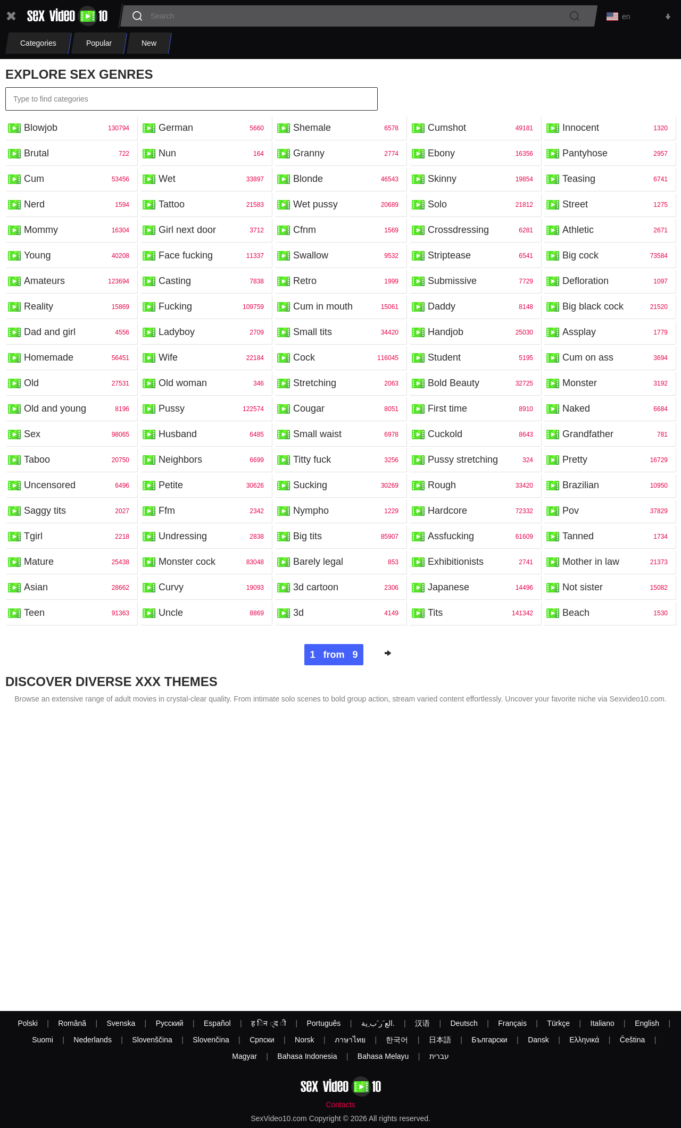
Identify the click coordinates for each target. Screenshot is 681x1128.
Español (217, 1023)
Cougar (309, 410)
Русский (170, 1023)
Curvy (171, 589)
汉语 (422, 1023)
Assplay (579, 334)
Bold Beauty (453, 385)
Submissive (452, 283)
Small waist (317, 436)
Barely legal (318, 563)
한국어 (397, 1039)
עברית (439, 1056)
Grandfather (587, 436)
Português (323, 1023)
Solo (437, 206)
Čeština (632, 1039)
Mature (39, 563)
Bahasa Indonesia (307, 1056)
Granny (309, 155)
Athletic (578, 232)
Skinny (442, 181)
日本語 (440, 1039)
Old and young (55, 410)
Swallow (310, 257)
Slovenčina (211, 1039)
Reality (38, 308)
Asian (36, 589)
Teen (34, 614)
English (647, 1023)
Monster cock (187, 563)
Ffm (167, 512)
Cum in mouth (323, 308)
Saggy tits (45, 512)
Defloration (585, 283)
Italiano (602, 1023)
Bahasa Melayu (383, 1056)
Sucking (310, 487)
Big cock (580, 257)
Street (575, 206)
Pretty (574, 461)
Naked (576, 410)
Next (387, 655)
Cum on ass (587, 359)
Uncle (171, 614)
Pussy (172, 410)
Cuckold (445, 436)
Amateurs (44, 283)
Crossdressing (458, 232)
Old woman (183, 385)
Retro (305, 283)
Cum (34, 181)
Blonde (308, 181)
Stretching (314, 385)
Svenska (121, 1023)
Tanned (578, 538)
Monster (579, 385)
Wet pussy (315, 206)
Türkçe (558, 1023)
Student (444, 359)
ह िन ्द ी (268, 1023)
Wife (168, 359)
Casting (175, 283)
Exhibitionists (456, 563)
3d (298, 614)
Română (72, 1023)
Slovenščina (152, 1039)
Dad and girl (50, 334)
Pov (570, 512)
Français (512, 1023)
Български (489, 1039)
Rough (442, 487)
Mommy (41, 232)
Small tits (312, 334)
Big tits (307, 538)
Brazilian (580, 487)
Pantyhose (585, 155)
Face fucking (186, 257)
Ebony (441, 155)
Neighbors (180, 461)
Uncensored (50, 487)
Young (37, 257)
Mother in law (590, 563)
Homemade (48, 359)
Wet (167, 181)
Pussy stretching (463, 461)
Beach (575, 614)
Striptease (449, 257)
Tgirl (33, 538)
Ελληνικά (584, 1039)
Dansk (538, 1039)
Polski (27, 1023)
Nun (167, 155)
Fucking (175, 308)
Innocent (580, 129)
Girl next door (187, 232)
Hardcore (447, 512)
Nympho (311, 512)
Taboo (37, 461)
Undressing (183, 538)
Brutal (36, 155)
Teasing (578, 181)
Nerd (34, 206)
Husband (178, 436)
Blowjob (40, 129)
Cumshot (447, 129)
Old (31, 385)
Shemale (312, 129)
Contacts (340, 1104)
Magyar (244, 1056)
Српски (262, 1039)
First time (447, 410)
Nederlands (92, 1039)
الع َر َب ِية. (378, 1023)
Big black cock (593, 308)
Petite (171, 487)
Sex (32, 436)
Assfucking (451, 538)
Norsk (304, 1039)
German (176, 129)
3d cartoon (315, 589)
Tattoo (172, 206)
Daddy (441, 308)
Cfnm (304, 232)
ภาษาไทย (350, 1039)
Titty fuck (312, 461)
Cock (304, 359)
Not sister (582, 589)
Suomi (42, 1039)
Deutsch (463, 1023)
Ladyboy (177, 334)
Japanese (448, 589)
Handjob (445, 334)
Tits (435, 614)
